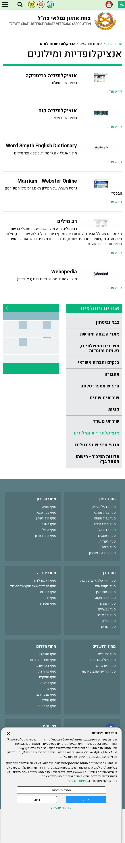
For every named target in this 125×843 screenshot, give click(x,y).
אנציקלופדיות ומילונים (74, 54)
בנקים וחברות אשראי (98, 362)
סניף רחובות (48, 592)
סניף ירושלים (107, 654)
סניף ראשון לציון (45, 580)
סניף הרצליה (48, 529)
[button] (19, 5)
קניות (113, 409)
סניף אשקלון (47, 654)
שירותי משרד (106, 421)
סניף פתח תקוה (105, 597)
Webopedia (64, 272)
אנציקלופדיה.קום (57, 111)
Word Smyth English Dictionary (41, 146)
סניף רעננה (49, 524)
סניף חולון (109, 620)
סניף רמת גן (108, 603)
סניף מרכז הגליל (105, 524)
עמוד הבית (114, 43)
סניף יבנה (50, 597)
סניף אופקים (47, 677)
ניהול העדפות (61, 790)
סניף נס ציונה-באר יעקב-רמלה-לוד (33, 586)
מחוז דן (109, 573)
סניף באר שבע (46, 665)
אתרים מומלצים (100, 308)
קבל (86, 800)
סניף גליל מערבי (105, 512)
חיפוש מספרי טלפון (99, 386)
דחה (37, 800)
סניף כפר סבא (46, 512)
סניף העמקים (107, 535)
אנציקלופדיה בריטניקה (51, 75)
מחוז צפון (107, 499)
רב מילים (67, 221)
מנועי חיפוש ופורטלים (97, 445)
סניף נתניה (49, 506)
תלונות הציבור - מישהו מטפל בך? (97, 459)
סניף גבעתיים (107, 609)
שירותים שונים (104, 398)
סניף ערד (50, 688)
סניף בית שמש (106, 665)
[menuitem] (94, 322)
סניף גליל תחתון (105, 518)
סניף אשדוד (47, 603)
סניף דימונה (48, 683)
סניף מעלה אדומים (103, 659)
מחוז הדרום (46, 647)
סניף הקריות (108, 541)
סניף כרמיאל (107, 529)
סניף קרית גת (47, 671)
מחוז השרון (46, 499)
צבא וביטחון (107, 322)
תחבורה (112, 374)
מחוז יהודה (46, 573)
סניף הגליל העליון (104, 506)
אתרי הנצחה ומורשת (99, 334)
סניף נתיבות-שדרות (43, 659)
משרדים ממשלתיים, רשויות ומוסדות (99, 348)
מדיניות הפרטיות (78, 781)
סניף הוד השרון (46, 518)
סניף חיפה (109, 547)
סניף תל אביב (106, 615)
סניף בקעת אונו (105, 586)
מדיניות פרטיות (61, 807)
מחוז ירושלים (104, 647)
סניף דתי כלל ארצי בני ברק (97, 580)
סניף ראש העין (106, 592)
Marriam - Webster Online (47, 181)
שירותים (48, 726)
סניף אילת (49, 700)
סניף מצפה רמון (45, 694)
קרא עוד (115, 91)
